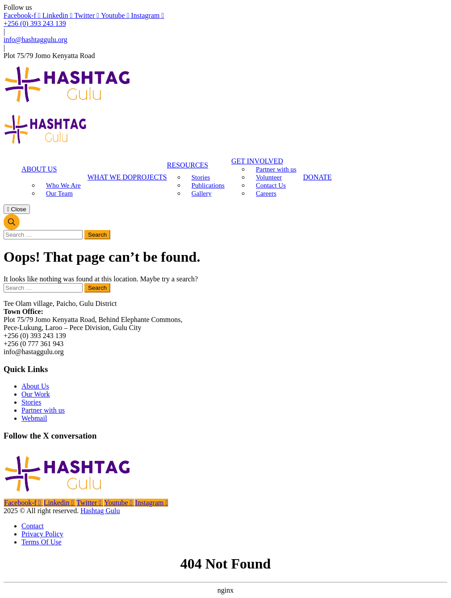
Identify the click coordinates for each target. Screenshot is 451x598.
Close (16, 209)
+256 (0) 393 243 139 (35, 23)
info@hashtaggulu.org (35, 39)
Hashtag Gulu (100, 510)
